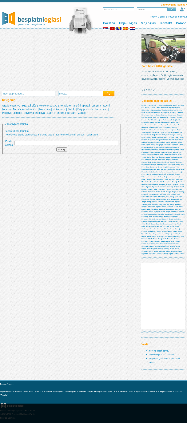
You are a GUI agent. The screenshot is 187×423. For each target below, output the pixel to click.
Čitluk (148, 224)
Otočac (150, 189)
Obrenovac (164, 117)
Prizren (144, 122)
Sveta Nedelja (161, 199)
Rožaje (158, 140)
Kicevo (181, 145)
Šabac (168, 127)
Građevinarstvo (11, 105)
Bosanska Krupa (179, 214)
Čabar (149, 157)
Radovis (164, 152)
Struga (143, 154)
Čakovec (155, 157)
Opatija (148, 187)
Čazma (161, 157)
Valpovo (154, 202)
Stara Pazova (153, 127)
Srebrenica (175, 244)
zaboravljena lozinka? (174, 4)
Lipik (143, 179)
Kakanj (177, 229)
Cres (159, 162)
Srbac (168, 244)
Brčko (178, 219)
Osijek (176, 187)
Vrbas (167, 130)
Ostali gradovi (165, 132)
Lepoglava (178, 177)
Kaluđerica (165, 110)
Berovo (150, 142)
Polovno (49, 391)
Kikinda (173, 110)
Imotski (167, 169)
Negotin (180, 115)
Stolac (151, 246)
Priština (179, 120)
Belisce (154, 159)
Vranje (162, 130)
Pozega (168, 192)
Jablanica (165, 229)
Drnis (165, 164)
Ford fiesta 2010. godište (157, 66)
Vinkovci (155, 204)
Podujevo (158, 120)
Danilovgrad (172, 135)
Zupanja (162, 209)
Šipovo (157, 246)
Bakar (180, 157)
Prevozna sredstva (34, 112)
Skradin (149, 197)
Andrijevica (175, 132)
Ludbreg (149, 179)
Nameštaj (45, 109)
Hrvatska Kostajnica (148, 169)
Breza (143, 221)
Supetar (152, 199)
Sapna (177, 241)
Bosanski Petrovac (171, 216)
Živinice (176, 254)
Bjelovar (144, 162)
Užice (151, 130)
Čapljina (180, 221)
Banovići (178, 209)
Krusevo (168, 147)
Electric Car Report (157, 391)
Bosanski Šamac (147, 219)
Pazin (174, 189)
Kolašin (148, 137)
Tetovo (166, 154)
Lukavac (180, 234)
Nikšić (164, 137)
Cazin (169, 221)
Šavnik (171, 140)
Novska (168, 184)
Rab (146, 194)
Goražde (166, 226)
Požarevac (167, 120)
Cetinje (164, 135)
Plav (176, 137)
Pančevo (180, 117)
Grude (159, 229)
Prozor (150, 241)
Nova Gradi (167, 182)
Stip (180, 152)
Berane (144, 135)
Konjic (175, 231)
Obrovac (175, 184)
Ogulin (181, 184)
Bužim (163, 221)
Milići (149, 236)
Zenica (159, 254)
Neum (170, 236)
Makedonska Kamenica (149, 150)
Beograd (181, 105)
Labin (172, 177)
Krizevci (144, 177)
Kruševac (180, 112)
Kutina (160, 177)
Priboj (173, 120)
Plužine (144, 140)
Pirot (153, 120)
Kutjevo (166, 177)
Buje (149, 162)
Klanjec (180, 172)
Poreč (163, 192)
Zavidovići (152, 254)
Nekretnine (59, 109)
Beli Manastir (146, 159)
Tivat (177, 140)
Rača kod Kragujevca (162, 122)
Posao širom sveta (177, 16)
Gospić (165, 167)
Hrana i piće (29, 105)
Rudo (163, 241)
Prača (176, 239)
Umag (149, 202)
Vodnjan (178, 204)
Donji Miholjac (157, 164)
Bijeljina (157, 211)
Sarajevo (144, 244)
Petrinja (144, 192)
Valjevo (156, 130)
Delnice (179, 162)
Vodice (171, 204)
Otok (155, 189)
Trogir (143, 202)
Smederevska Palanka (158, 125)
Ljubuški (173, 234)
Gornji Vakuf (174, 226)
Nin (161, 182)
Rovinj (156, 194)
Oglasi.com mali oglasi (67, 391)
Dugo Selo (145, 167)
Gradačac (153, 229)
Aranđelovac (151, 105)
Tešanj (143, 249)
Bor (142, 107)
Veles (179, 154)
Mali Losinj (164, 179)
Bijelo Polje (151, 135)
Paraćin (144, 120)
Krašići (159, 137)
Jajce (172, 229)
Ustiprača (144, 251)
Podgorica (151, 140)
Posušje (170, 239)
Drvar (143, 226)
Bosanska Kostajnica (164, 214)
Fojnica (153, 226)
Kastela (174, 172)
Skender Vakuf (154, 244)
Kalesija (144, 231)
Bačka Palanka (166, 105)
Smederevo (145, 125)
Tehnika (60, 112)
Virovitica (162, 204)
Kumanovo (175, 147)
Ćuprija (152, 107)
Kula (143, 115)
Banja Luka (170, 209)
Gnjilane (172, 107)
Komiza (148, 174)
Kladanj (165, 231)
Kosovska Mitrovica (153, 112)
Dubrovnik (172, 164)
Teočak (172, 246)
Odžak (150, 239)
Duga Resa (180, 164)
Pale (164, 239)
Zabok (176, 206)
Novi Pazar (148, 117)
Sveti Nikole (158, 154)
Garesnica (153, 167)
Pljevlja (181, 137)
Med (55, 391)
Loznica (164, 115)
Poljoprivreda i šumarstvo (92, 109)
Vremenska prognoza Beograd (90, 391)
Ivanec (172, 169)
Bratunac (172, 219)
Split (180, 197)
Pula (143, 194)
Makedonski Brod (165, 150)
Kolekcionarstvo (48, 105)
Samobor (163, 194)
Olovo (155, 239)
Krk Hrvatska (152, 177)
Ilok (162, 169)
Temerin (174, 127)
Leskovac (157, 115)
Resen (170, 152)
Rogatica (156, 241)
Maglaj (143, 236)
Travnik (160, 249)
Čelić (143, 224)
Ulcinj (181, 140)
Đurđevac (174, 157)
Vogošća (144, 254)
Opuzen (154, 187)
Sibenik (173, 194)
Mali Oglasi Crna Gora (112, 391)
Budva (158, 135)
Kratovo (150, 147)
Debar (168, 142)
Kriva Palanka (159, 147)
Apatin (143, 105)
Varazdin (161, 202)
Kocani (144, 147)
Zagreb (144, 209)
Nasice (156, 182)
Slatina (155, 197)
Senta (178, 122)
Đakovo (167, 157)
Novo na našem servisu (159, 351)
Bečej (175, 105)
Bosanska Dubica (177, 211)
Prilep (151, 152)
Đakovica (164, 107)
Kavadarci (174, 145)
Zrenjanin (155, 132)
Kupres (155, 234)
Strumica (150, 154)
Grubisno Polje (173, 167)
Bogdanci (161, 142)
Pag (163, 189)
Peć (149, 120)
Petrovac (171, 137)
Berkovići (144, 211)
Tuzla (172, 249)
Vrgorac (158, 206)
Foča (148, 226)
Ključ (170, 231)
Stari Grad (145, 199)
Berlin (182, 254)
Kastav (168, 172)
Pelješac (179, 189)
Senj (168, 194)
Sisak (143, 197)
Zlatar (156, 209)
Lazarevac (149, 115)
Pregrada (175, 192)
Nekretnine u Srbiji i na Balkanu (135, 391)
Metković (179, 179)
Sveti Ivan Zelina (173, 199)
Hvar (158, 169)
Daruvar (172, 162)
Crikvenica (165, 162)
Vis (167, 204)
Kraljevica (170, 174)
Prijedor (144, 241)
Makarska (156, 179)
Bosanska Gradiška (148, 214)
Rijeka (151, 194)
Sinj (178, 194)
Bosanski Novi (158, 216)
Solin (176, 197)
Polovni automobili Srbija (23, 391)
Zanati (82, 112)
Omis (143, 187)
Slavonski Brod (163, 197)
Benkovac (161, 159)
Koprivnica (156, 174)
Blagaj (168, 211)
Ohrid (182, 150)
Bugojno (149, 221)
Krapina (178, 174)
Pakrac (168, 189)
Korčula (163, 174)
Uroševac (144, 130)
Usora (177, 249)
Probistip (156, 152)
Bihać (151, 211)
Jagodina (157, 110)
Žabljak (144, 142)
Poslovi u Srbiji (157, 16)
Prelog (181, 192)
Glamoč (159, 226)
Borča (147, 107)
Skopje (175, 152)
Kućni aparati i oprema (88, 105)
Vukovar (170, 206)
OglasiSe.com (6, 391)
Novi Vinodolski (152, 184)
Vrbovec (144, 206)
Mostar (154, 236)
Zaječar (149, 132)
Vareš (151, 251)
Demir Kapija (150, 145)
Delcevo (174, 142)
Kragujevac (165, 112)
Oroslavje (169, 187)
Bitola (155, 142)
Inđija (152, 110)
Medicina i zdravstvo (25, 109)
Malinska (172, 179)
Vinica (143, 157)
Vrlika (164, 206)
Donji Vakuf (177, 224)
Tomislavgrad (152, 249)
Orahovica (162, 187)
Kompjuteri (66, 105)
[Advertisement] (63, 60)
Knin (143, 174)
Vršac (143, 132)
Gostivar (167, 145)
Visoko (167, 251)
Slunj (172, 197)
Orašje (160, 239)
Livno (161, 234)
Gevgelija (159, 145)
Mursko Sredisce (147, 182)
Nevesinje (176, 236)
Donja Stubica (146, 164)
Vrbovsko (151, 206)
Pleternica (151, 192)
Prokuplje (150, 122)
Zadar (181, 206)
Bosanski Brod (146, 216)
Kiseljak (158, 231)
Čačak (158, 107)
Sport (50, 112)
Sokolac (163, 244)
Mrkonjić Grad (162, 236)
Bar (181, 132)
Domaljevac (167, 224)
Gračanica (145, 229)
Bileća (163, 211)
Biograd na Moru (172, 159)
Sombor (170, 125)
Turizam (72, 112)
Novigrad (161, 184)
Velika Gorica (146, 204)
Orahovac (172, 117)
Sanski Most (169, 241)
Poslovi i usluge (11, 112)
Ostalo (72, 109)
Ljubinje (167, 234)
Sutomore (165, 140)
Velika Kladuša (159, 251)
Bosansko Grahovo (161, 219)
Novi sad (156, 117)
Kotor (154, 137)
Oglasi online (39, 391)
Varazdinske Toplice (172, 202)
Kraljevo (173, 112)
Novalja (174, 182)
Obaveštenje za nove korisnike (162, 355)
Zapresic (150, 209)
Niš (142, 117)
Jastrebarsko (153, 172)
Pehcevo (144, 152)
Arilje (159, 105)
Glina (160, 167)
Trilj (180, 199)
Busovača (157, 221)
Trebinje (166, 249)
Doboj (153, 224)
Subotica (162, 127)
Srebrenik (145, 246)
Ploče (158, 192)
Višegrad (174, 251)
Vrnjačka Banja (175, 130)
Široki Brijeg (164, 246)
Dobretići (159, 224)
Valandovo (173, 154)
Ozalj (159, 189)
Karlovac (162, 172)
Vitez (180, 251)
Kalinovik (151, 231)
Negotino (176, 150)
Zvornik (165, 254)
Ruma (173, 122)
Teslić (178, 246)
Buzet (154, 162)
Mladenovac (172, 115)
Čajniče (174, 221)
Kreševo (149, 234)
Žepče (171, 254)
